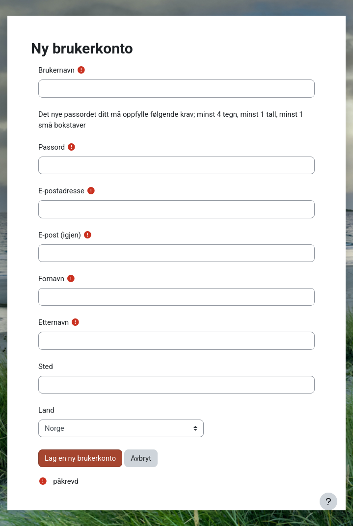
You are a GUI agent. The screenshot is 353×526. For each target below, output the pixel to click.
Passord (51, 147)
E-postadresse (61, 190)
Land (46, 410)
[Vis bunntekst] (328, 501)
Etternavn (53, 322)
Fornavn (51, 278)
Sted (45, 366)
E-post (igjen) (59, 235)
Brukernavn (56, 70)
